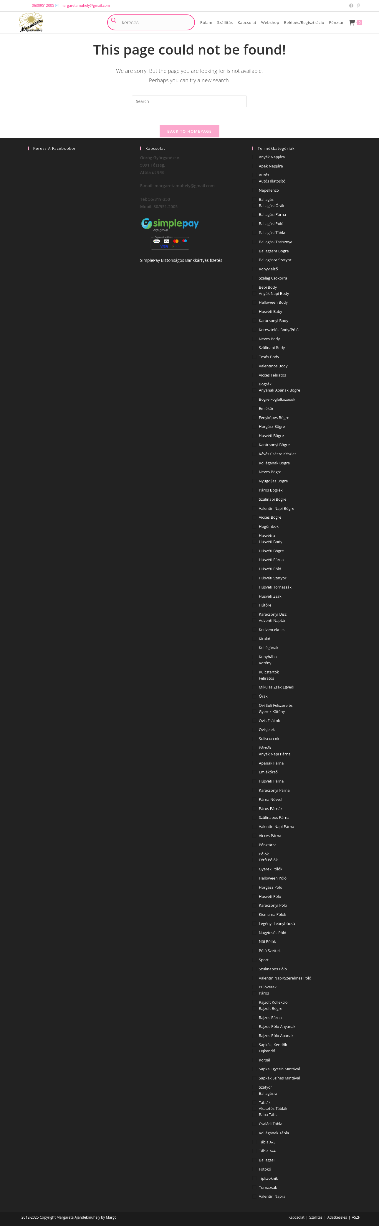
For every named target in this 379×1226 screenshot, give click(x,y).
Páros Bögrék (270, 490)
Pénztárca (268, 844)
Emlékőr (266, 408)
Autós (264, 175)
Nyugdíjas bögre (273, 481)
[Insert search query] (189, 101)
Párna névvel (270, 799)
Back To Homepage (189, 131)
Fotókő (265, 1169)
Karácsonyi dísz (273, 614)
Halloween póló (273, 878)
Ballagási (266, 1160)
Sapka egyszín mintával (279, 1068)
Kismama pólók (272, 914)
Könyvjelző (268, 269)
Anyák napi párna (274, 754)
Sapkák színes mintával (279, 1078)
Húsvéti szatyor (273, 578)
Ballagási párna (272, 214)
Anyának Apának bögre (279, 390)
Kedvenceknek (271, 629)
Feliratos (266, 678)
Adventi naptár (272, 620)
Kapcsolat (296, 1217)
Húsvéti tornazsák (275, 587)
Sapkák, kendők (273, 1044)
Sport (264, 959)
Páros (264, 993)
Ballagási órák (271, 205)
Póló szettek (270, 950)
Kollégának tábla (274, 1132)
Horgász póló (270, 887)
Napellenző (269, 190)
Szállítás (315, 1217)
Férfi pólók (268, 859)
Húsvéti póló (270, 568)
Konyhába (268, 656)
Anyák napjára (272, 157)
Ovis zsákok (269, 720)
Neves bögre (270, 471)
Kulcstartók (269, 672)
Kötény (265, 662)
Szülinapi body (272, 347)
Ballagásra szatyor (275, 259)
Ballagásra (268, 1093)
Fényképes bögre (274, 417)
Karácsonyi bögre (274, 444)
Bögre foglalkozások (277, 399)
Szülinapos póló (273, 969)
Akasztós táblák (273, 1108)
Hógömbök (269, 526)
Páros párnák (270, 808)
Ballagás (266, 199)
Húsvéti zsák (270, 596)
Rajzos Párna (270, 1017)
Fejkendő (267, 1051)
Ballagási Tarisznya (275, 241)
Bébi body (268, 287)
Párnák (265, 747)
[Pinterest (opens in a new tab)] (357, 6)
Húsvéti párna (271, 559)
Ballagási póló (271, 223)
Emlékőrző (268, 772)
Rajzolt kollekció (273, 1002)
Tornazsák (268, 1187)
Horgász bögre (272, 426)
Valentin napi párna (276, 826)
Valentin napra (272, 1196)
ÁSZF (356, 1217)
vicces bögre (270, 517)
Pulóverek (268, 987)
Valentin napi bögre (276, 508)
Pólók (264, 854)
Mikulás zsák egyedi (276, 687)
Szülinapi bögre (272, 499)
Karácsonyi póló (273, 905)
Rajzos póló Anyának (277, 1026)
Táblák (265, 1102)
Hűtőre (265, 605)
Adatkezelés (337, 1217)
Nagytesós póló (272, 932)
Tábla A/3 (267, 1142)
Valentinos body (273, 366)
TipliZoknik (268, 1178)
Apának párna (271, 763)
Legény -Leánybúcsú (277, 923)
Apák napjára (271, 166)
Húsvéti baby (270, 311)
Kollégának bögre (274, 463)
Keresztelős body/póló (279, 329)
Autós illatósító (272, 181)
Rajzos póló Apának (276, 1035)
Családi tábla (270, 1123)
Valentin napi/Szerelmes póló (285, 978)
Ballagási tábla (272, 232)
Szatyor (265, 1087)
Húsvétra (267, 535)
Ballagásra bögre (274, 251)
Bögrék (265, 384)
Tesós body (269, 356)
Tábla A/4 (267, 1150)
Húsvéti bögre (271, 435)
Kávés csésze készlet (277, 453)
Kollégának (268, 647)
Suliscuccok (269, 738)
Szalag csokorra (273, 278)
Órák (263, 696)
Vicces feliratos (272, 375)
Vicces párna (270, 835)
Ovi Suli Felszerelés (276, 705)
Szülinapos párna (274, 817)
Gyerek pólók (270, 869)
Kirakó (264, 638)
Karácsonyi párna (274, 790)
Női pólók (267, 941)
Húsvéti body (270, 541)
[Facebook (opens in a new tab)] (351, 6)
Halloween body (273, 302)
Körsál (264, 1060)
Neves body (269, 338)
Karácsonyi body (273, 320)
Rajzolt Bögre (270, 1008)
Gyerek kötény (272, 711)
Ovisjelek (267, 729)
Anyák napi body (274, 293)
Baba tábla (269, 1114)
